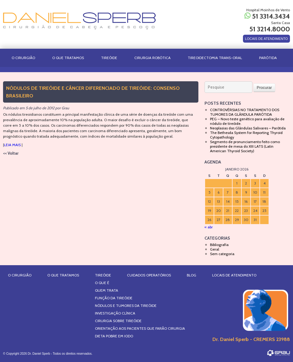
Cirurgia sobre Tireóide (118, 320)
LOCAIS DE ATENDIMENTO (266, 38)
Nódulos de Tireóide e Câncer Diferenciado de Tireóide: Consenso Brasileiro (93, 92)
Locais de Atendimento (234, 275)
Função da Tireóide (113, 298)
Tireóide (109, 57)
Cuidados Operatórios (149, 275)
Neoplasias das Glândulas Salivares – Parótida (248, 128)
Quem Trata (106, 290)
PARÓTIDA (268, 57)
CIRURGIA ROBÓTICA (152, 57)
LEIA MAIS (12, 144)
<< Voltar (11, 153)
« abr (208, 227)
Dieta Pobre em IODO (114, 336)
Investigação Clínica (115, 313)
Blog (191, 275)
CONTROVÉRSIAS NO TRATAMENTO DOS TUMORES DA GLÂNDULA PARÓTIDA (244, 112)
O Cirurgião (23, 57)
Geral (214, 249)
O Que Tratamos (68, 57)
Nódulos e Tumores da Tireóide (126, 305)
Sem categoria (222, 253)
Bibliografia (219, 244)
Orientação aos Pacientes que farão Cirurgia (140, 328)
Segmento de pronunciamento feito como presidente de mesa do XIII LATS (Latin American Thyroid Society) (245, 146)
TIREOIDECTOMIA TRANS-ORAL (215, 57)
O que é (102, 282)
